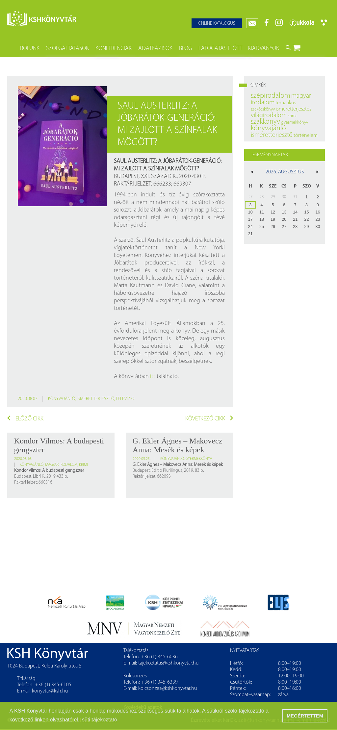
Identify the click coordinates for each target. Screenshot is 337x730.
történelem (306, 135)
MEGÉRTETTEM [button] (305, 715)
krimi (83, 465)
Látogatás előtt (220, 48)
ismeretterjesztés (293, 109)
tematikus (285, 103)
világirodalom (269, 115)
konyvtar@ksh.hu (50, 691)
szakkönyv (265, 122)
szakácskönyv (263, 109)
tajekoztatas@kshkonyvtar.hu (168, 663)
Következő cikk (209, 418)
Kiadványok (263, 48)
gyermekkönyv (199, 459)
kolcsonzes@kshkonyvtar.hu (167, 688)
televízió (125, 398)
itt (152, 376)
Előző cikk (25, 418)
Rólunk (29, 48)
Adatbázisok (155, 48)
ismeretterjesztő (95, 398)
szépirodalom (270, 96)
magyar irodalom (61, 465)
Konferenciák (113, 48)
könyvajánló (61, 398)
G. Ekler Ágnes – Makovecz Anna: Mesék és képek (177, 445)
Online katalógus (216, 23)
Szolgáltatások (67, 48)
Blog (185, 48)
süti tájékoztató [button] (99, 719)
